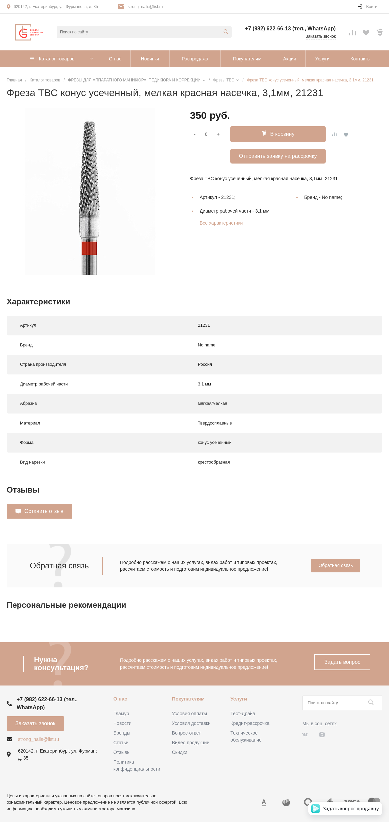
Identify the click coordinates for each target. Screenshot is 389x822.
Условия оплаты (189, 713)
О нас (120, 699)
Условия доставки (191, 723)
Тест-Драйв (242, 713)
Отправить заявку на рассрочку (278, 156)
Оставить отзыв (43, 511)
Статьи (120, 742)
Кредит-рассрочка (249, 723)
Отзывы (121, 752)
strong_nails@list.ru (145, 6)
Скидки (179, 752)
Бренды (121, 733)
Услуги (238, 699)
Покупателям (188, 699)
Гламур (121, 713)
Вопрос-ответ (186, 733)
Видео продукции (191, 742)
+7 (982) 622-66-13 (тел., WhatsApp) (290, 28)
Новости (122, 723)
